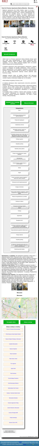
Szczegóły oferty (11, 322)
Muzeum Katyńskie (13, 348)
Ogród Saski (13, 368)
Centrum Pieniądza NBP (13, 412)
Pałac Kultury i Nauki (13, 358)
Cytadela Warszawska (13, 343)
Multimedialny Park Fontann (13, 388)
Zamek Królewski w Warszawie (13, 407)
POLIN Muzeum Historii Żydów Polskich (13, 334)
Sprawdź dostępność (9, 54)
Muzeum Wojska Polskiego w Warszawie (13, 339)
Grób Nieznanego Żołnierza (13, 383)
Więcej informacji (28, 103)
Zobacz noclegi (28, 322)
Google (20, 442)
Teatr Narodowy (13, 373)
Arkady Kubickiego (13, 417)
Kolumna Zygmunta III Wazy (13, 402)
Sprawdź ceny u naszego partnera (12, 103)
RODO (24, 444)
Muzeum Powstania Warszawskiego (13, 329)
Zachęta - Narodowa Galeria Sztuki (13, 393)
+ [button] (3, 299)
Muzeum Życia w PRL (13, 422)
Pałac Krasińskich (13, 353)
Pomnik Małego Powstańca (13, 378)
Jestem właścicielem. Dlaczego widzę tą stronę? (9, 431)
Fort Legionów (13, 363)
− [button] (3, 302)
